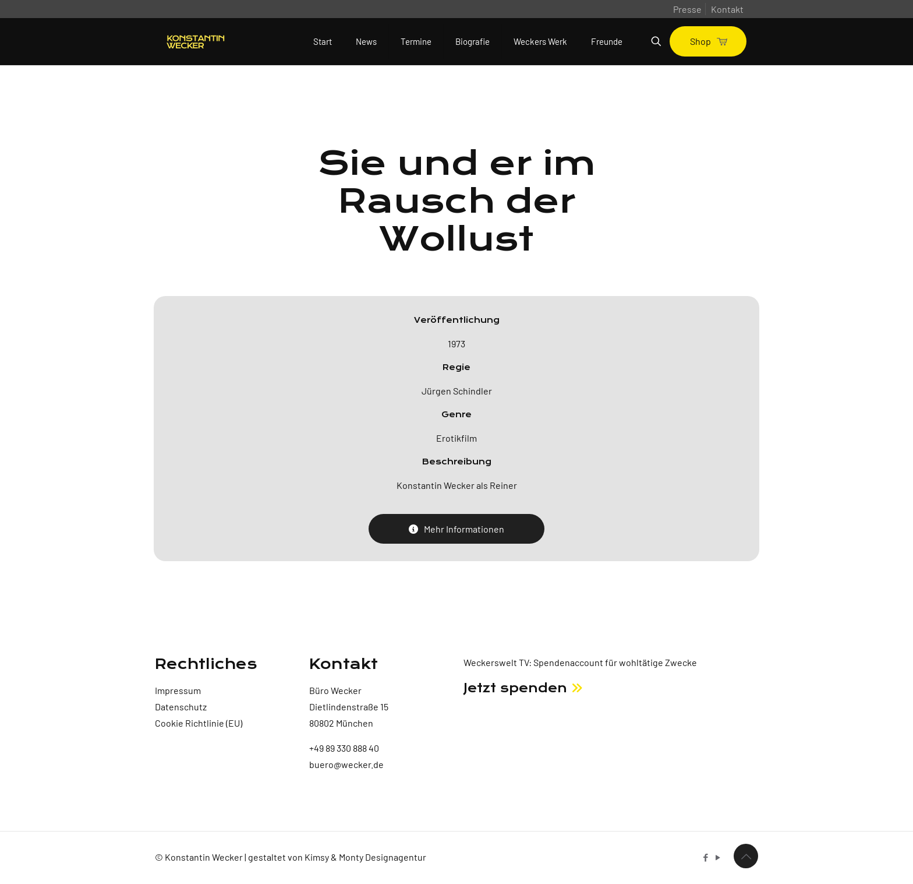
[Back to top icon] (746, 856)
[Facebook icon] (705, 857)
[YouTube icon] (717, 857)
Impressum (178, 690)
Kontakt (727, 9)
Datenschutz (181, 706)
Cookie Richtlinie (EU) (198, 722)
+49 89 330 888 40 (344, 747)
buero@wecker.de (346, 764)
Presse (687, 9)
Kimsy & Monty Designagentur (365, 856)
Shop (708, 41)
